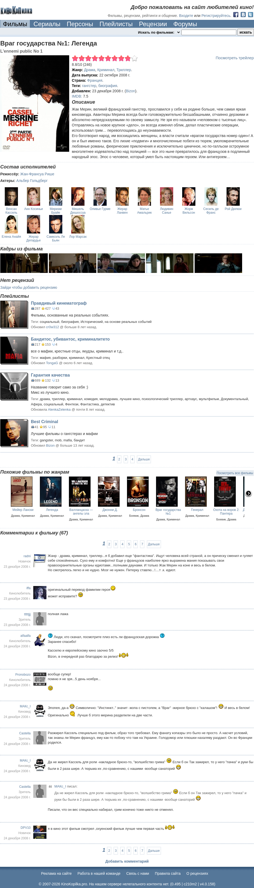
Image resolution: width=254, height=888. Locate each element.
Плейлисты (116, 24)
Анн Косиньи (33, 209)
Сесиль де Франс (211, 210)
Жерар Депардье (33, 238)
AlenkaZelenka (59, 409)
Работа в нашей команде (99, 873)
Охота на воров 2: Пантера (226, 511)
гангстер (89, 86)
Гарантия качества (50, 375)
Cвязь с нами (137, 873)
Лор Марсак (78, 237)
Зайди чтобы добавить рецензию (28, 287)
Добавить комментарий (127, 861)
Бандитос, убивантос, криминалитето (70, 339)
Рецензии (153, 24)
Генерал (197, 510)
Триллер (123, 70)
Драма (89, 70)
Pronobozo (23, 674)
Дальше (144, 459)
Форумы (185, 24)
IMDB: (77, 96)
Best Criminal (44, 421)
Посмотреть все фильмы (235, 473)
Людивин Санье (166, 210)
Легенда (52, 510)
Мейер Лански (22, 510)
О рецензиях (197, 873)
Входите (186, 15)
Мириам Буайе (56, 210)
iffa (28, 588)
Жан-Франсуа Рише (37, 174)
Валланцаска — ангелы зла (81, 511)
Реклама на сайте (56, 873)
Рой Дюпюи (233, 209)
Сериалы (47, 24)
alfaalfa (25, 636)
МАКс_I (25, 706)
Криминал (105, 70)
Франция (94, 80)
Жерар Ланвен (122, 210)
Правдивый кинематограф (59, 303)
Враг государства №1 (168, 511)
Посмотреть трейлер (235, 58)
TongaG (52, 363)
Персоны (80, 24)
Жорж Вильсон (188, 210)
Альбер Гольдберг (32, 180)
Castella (25, 733)
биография (107, 86)
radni (27, 556)
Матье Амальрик (144, 210)
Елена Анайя (11, 237)
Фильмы (15, 24)
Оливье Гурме (100, 209)
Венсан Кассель (11, 210)
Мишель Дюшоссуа (78, 210)
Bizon (130, 91)
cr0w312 (52, 327)
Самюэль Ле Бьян (55, 238)
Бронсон (139, 510)
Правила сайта (168, 873)
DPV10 (26, 828)
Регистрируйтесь (215, 15)
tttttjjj (27, 614)
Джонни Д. (110, 510)
